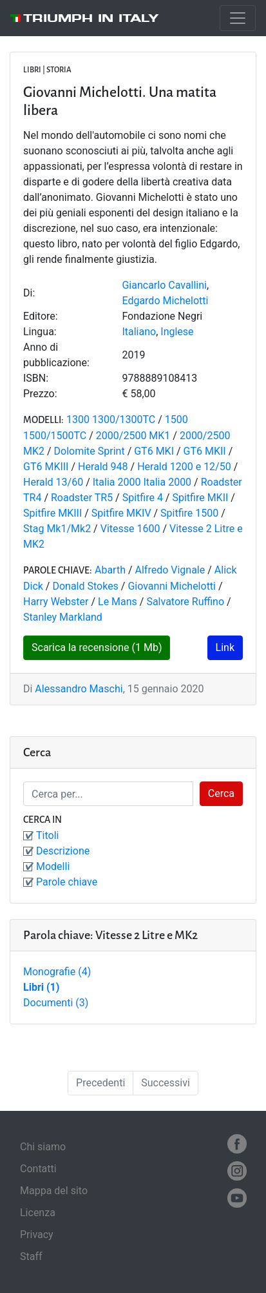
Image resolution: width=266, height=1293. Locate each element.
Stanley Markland (62, 617)
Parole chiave (66, 882)
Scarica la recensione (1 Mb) (97, 647)
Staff (31, 1256)
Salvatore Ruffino (185, 601)
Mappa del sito (54, 1190)
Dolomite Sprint (89, 451)
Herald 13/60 (53, 482)
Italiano (139, 332)
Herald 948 (103, 466)
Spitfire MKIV (121, 513)
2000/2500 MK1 (133, 435)
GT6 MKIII (45, 466)
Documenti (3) (55, 1003)
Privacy (36, 1234)
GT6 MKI (154, 451)
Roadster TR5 (82, 497)
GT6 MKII (205, 451)
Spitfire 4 (142, 497)
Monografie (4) (57, 972)
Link (225, 647)
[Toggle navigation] (238, 18)
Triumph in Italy (91, 18)
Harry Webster (55, 601)
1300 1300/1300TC (110, 419)
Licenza (37, 1212)
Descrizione (63, 851)
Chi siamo (43, 1147)
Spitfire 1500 (189, 513)
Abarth (110, 570)
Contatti (38, 1169)
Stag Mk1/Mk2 (57, 528)
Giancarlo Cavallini (164, 285)
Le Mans (117, 601)
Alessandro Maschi (78, 689)
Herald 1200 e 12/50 (184, 466)
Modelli (53, 866)
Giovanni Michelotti (172, 586)
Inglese (176, 332)
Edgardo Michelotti (165, 301)
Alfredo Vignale (170, 570)
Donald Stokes (86, 586)
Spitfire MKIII (52, 513)
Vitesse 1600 (131, 528)
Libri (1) (41, 987)
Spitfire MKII (200, 497)
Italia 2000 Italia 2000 (142, 482)
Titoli (47, 835)
